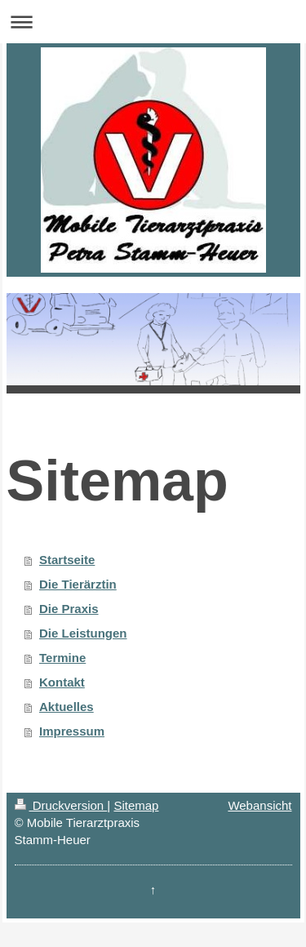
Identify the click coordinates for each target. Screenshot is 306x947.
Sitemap (135, 805)
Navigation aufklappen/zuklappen (153, 21)
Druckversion (61, 805)
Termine (62, 658)
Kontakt (62, 682)
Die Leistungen (83, 633)
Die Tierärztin (78, 584)
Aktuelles (66, 707)
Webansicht (259, 805)
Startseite (67, 560)
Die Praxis (69, 609)
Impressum (71, 731)
